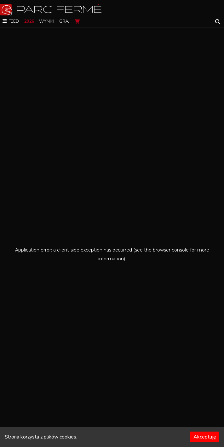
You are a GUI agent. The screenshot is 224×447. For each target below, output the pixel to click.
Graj (64, 21)
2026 (29, 21)
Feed (11, 21)
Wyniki (46, 21)
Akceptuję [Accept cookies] (204, 436)
